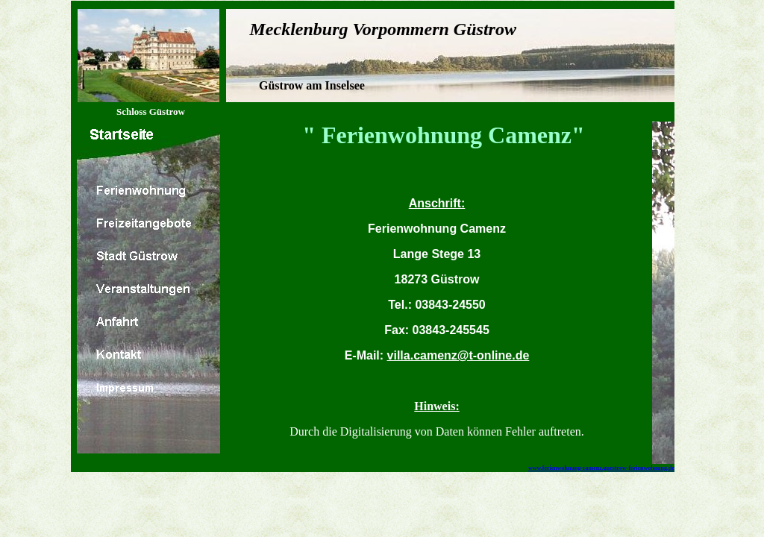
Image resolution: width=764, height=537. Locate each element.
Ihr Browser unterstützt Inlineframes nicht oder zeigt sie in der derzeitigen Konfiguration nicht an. (437, 307)
